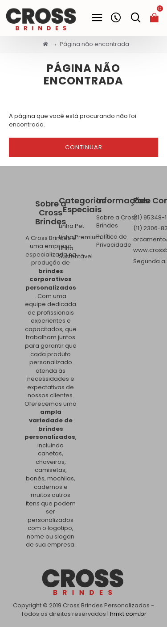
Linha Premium (80, 237)
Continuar (83, 147)
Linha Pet (71, 226)
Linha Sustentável (76, 252)
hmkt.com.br (128, 614)
